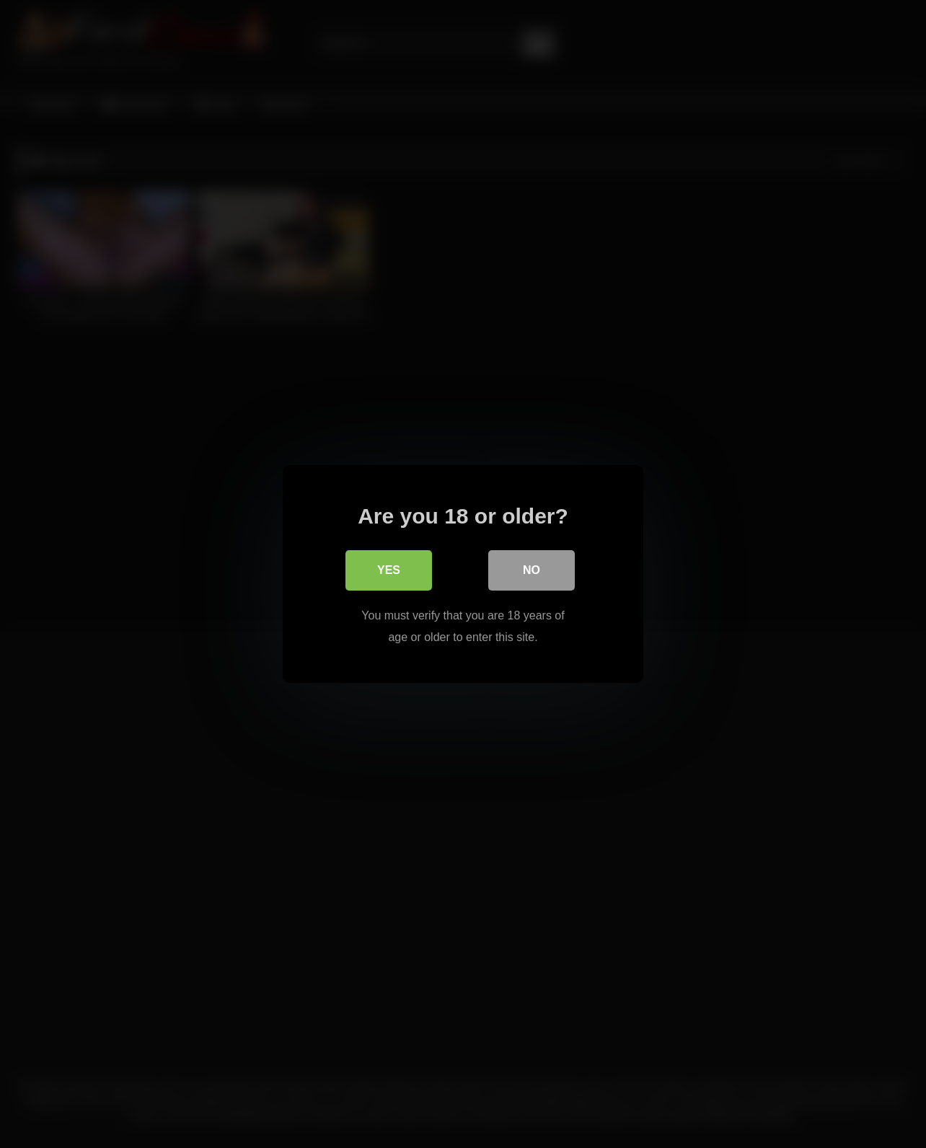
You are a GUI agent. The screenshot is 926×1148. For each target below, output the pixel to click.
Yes (388, 570)
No (531, 570)
